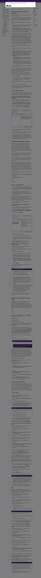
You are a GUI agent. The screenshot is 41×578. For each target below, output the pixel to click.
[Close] (35, 2)
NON (10, 5)
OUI (7, 5)
